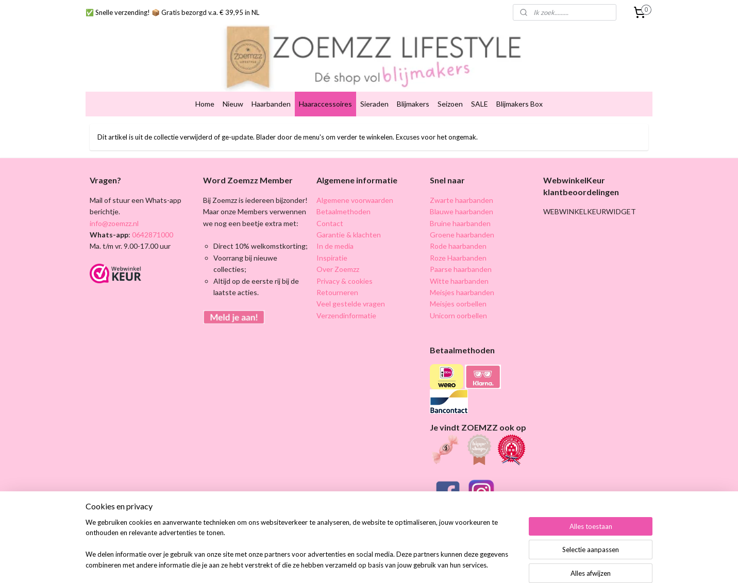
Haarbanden (271, 88)
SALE (479, 88)
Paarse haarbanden (461, 253)
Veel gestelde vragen (350, 288)
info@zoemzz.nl (114, 207)
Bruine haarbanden (460, 207)
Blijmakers (413, 88)
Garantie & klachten (348, 219)
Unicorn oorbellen (458, 300)
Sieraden (374, 88)
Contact (329, 207)
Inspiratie (331, 242)
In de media (335, 230)
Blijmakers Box (519, 88)
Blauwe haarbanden (461, 196)
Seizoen (450, 88)
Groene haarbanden (462, 219)
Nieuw (233, 88)
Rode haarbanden (458, 230)
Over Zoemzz (337, 253)
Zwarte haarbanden (461, 184)
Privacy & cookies (344, 265)
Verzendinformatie (346, 300)
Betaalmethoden (343, 196)
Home (204, 88)
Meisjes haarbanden (462, 276)
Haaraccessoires (325, 88)
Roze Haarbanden (458, 242)
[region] (301, 550)
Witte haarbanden (459, 265)
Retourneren (337, 276)
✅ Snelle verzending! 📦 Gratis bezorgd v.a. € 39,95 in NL (172, 12)
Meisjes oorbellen (458, 288)
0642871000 (151, 219)
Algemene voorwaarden (354, 184)
